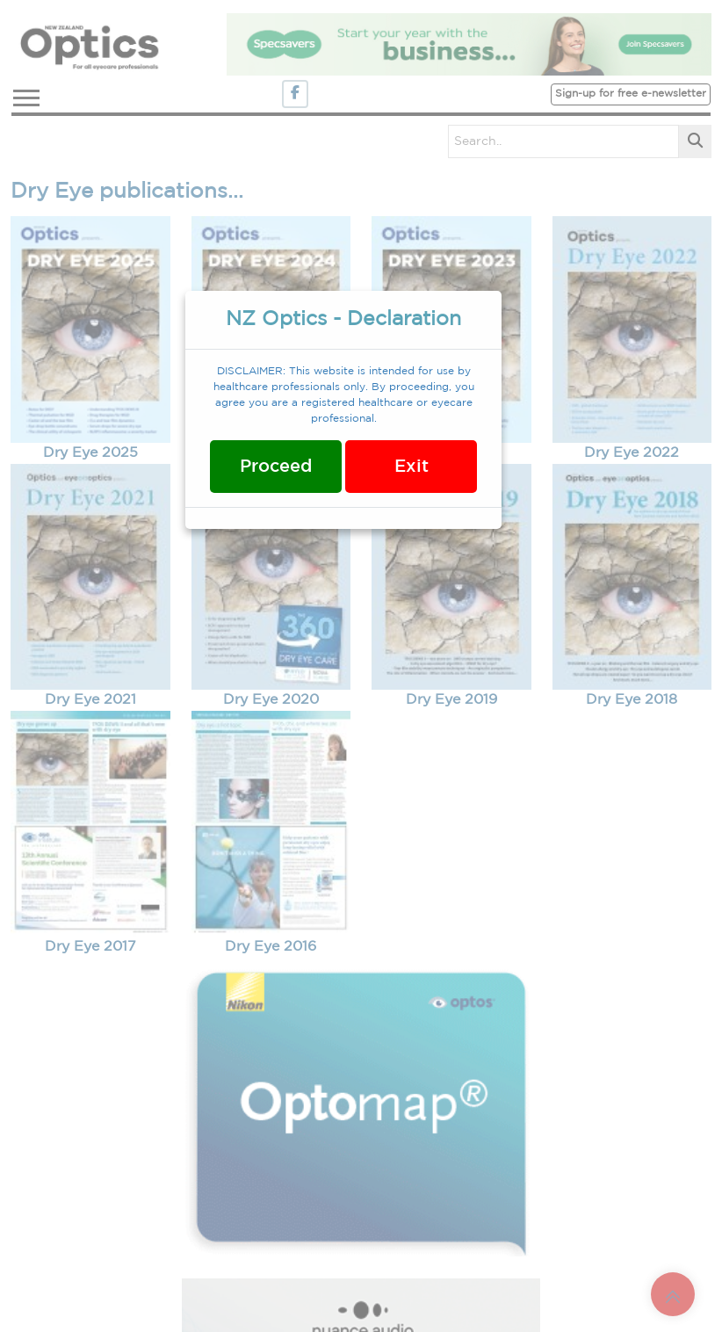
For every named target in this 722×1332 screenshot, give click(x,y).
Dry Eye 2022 (631, 453)
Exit (411, 466)
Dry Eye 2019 (451, 699)
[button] (25, 94)
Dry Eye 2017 (90, 946)
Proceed (276, 466)
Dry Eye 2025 (90, 453)
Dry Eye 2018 (631, 699)
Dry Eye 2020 (271, 699)
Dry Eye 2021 (90, 699)
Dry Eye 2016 (270, 946)
